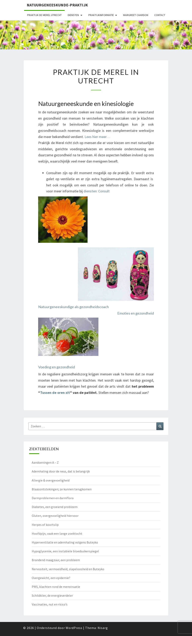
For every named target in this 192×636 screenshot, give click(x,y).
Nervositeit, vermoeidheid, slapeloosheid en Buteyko (68, 569)
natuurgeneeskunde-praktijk (57, 4)
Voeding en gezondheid (56, 367)
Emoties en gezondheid (135, 313)
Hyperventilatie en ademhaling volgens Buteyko (65, 542)
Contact (159, 15)
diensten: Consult (97, 191)
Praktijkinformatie (101, 15)
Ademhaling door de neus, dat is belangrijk (61, 471)
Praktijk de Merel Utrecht (44, 15)
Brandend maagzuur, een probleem (56, 560)
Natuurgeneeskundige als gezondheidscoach (73, 307)
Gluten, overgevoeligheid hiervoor (55, 516)
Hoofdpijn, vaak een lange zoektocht (57, 533)
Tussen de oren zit (55, 392)
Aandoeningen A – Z (45, 462)
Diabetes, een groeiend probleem (55, 507)
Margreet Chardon (135, 15)
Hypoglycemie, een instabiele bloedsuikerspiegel (65, 551)
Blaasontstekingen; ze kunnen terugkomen (62, 489)
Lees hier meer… (97, 136)
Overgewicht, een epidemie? (51, 578)
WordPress (74, 628)
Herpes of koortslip (45, 525)
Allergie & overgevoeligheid (50, 480)
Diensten (73, 15)
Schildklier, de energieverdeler (52, 595)
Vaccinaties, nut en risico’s (49, 604)
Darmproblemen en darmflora (53, 498)
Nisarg (103, 628)
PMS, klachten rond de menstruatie (56, 587)
